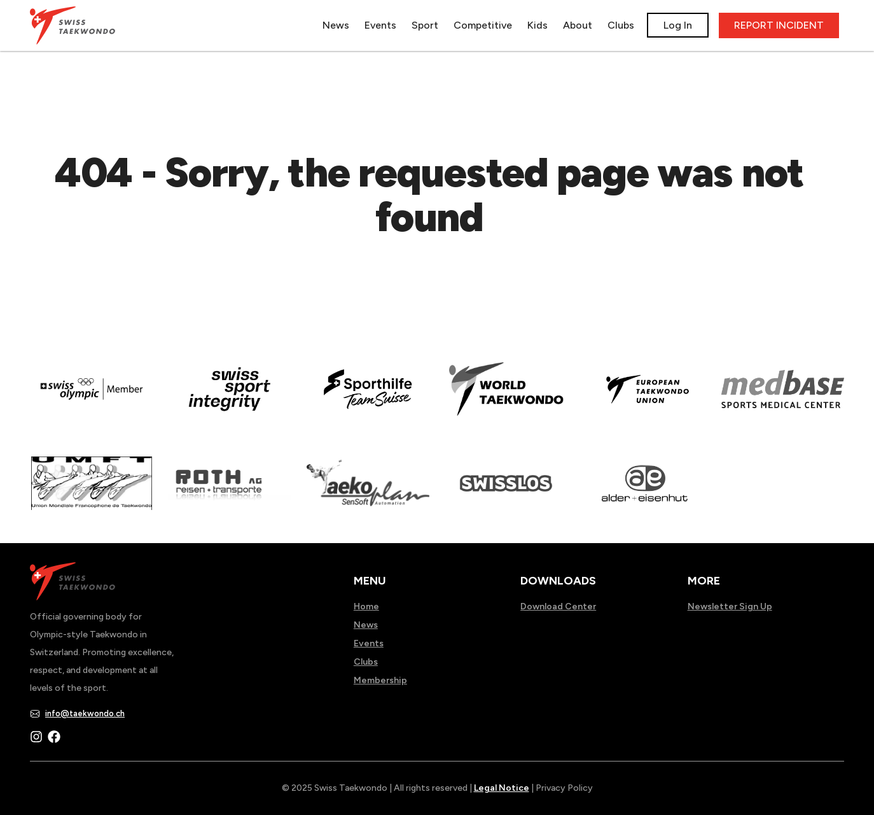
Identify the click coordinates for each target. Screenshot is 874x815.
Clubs (620, 25)
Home (366, 606)
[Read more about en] (229, 401)
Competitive (483, 25)
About (577, 25)
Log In (677, 25)
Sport (425, 25)
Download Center (558, 606)
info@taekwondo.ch (85, 713)
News (336, 25)
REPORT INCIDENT (779, 25)
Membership (380, 680)
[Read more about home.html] (506, 496)
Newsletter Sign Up (730, 606)
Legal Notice (501, 788)
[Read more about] (91, 401)
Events (380, 25)
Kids (537, 25)
